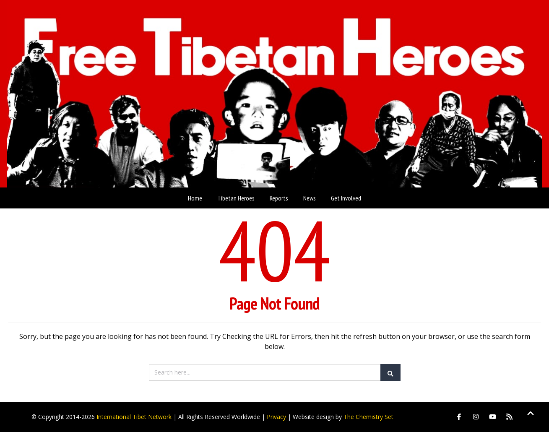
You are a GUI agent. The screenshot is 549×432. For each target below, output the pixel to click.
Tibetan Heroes (236, 198)
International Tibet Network (134, 417)
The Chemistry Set (368, 417)
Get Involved (346, 198)
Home (195, 198)
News (309, 198)
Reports (279, 198)
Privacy (276, 417)
